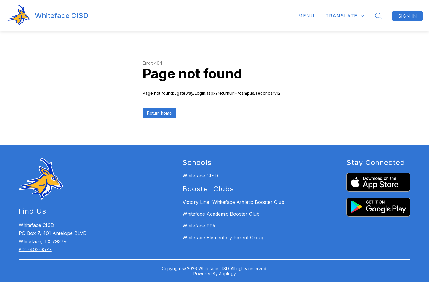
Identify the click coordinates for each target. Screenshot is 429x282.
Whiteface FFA (199, 226)
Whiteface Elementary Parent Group (224, 238)
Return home (159, 113)
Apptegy (227, 273)
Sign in (407, 16)
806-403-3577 (35, 249)
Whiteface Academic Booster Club (221, 214)
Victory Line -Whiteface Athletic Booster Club (233, 202)
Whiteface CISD (200, 176)
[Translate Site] (345, 16)
